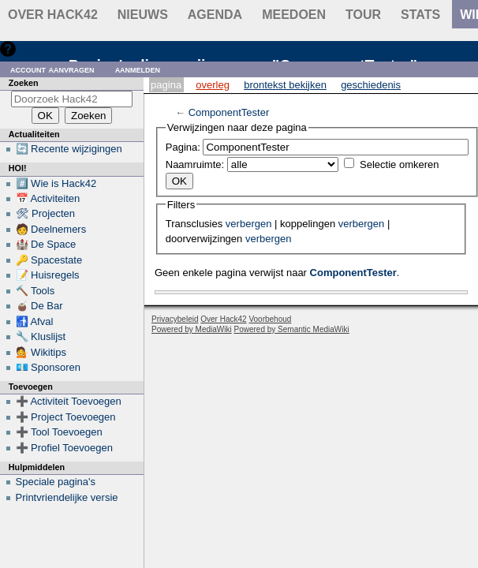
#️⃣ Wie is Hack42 (56, 183)
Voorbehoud (269, 319)
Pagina (166, 85)
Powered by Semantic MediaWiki (291, 329)
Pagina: (183, 147)
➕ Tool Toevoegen (59, 432)
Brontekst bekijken (285, 85)
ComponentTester (229, 112)
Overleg (213, 85)
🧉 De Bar (39, 306)
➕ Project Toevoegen (66, 417)
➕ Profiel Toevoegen (64, 448)
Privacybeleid (174, 319)
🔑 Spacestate (49, 260)
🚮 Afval (35, 321)
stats (420, 14)
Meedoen (294, 14)
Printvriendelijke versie (67, 497)
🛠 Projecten (46, 213)
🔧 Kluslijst (41, 336)
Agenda (215, 14)
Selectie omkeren (399, 164)
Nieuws (143, 14)
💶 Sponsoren (48, 367)
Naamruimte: (195, 164)
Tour (363, 14)
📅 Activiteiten (48, 198)
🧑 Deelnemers (51, 229)
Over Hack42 (53, 14)
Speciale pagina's (56, 482)
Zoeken (24, 83)
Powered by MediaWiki (191, 329)
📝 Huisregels (48, 275)
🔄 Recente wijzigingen (69, 149)
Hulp (30, 48)
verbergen (249, 224)
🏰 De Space (46, 244)
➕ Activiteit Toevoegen (68, 401)
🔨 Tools (35, 291)
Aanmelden (138, 69)
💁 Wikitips (41, 352)
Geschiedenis (371, 85)
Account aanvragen (52, 69)
